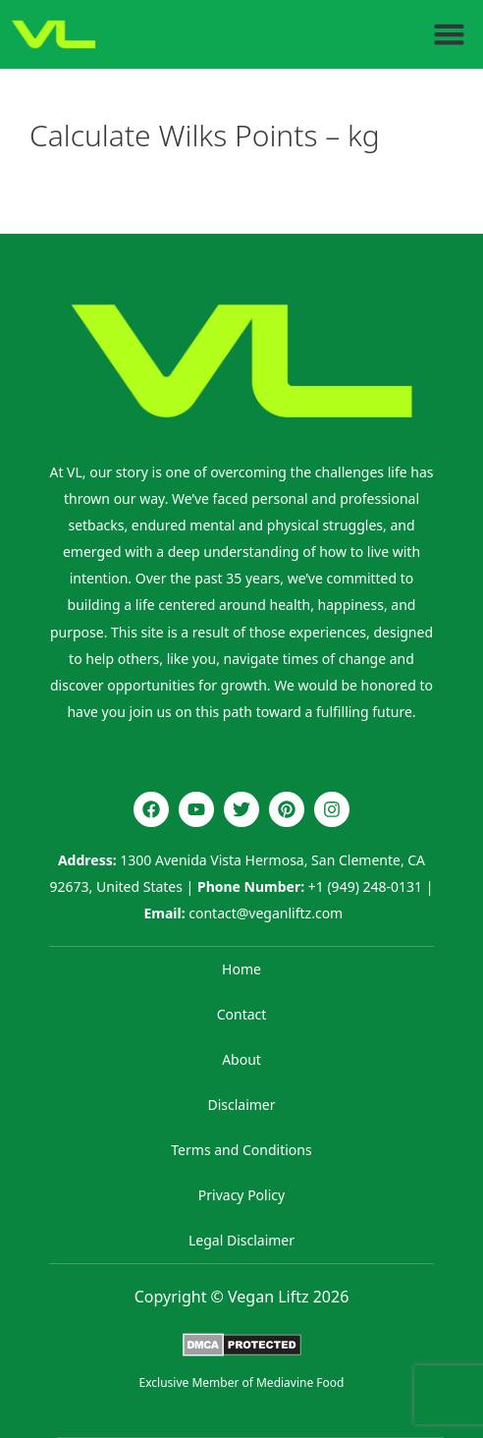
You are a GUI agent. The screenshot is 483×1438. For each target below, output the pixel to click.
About (241, 1059)
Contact (242, 1014)
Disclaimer (241, 1104)
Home (241, 969)
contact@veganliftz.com (265, 913)
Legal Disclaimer (241, 1240)
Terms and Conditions (241, 1149)
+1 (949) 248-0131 (365, 886)
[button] (449, 34)
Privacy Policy (241, 1195)
